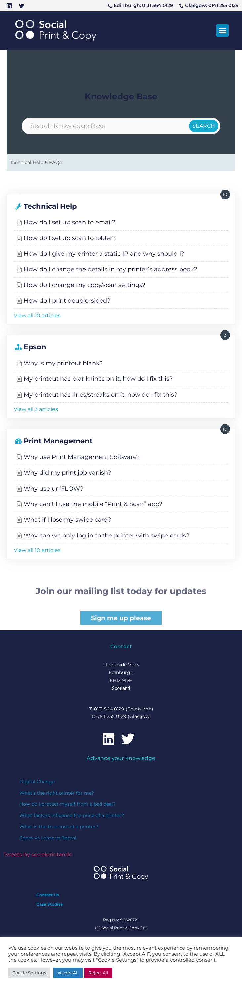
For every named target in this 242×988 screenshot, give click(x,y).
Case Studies (49, 904)
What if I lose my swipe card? (67, 519)
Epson (35, 347)
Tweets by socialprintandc (37, 854)
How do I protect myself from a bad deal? (68, 804)
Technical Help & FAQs (35, 162)
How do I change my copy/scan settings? (84, 284)
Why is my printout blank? (63, 363)
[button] (222, 30)
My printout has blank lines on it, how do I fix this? (98, 378)
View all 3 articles (36, 409)
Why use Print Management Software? (82, 456)
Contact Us (47, 894)
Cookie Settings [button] (29, 972)
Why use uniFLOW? (53, 488)
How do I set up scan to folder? (70, 238)
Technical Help (50, 206)
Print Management (58, 441)
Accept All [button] (68, 972)
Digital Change (37, 782)
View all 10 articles (37, 315)
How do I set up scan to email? (69, 222)
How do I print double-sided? (67, 300)
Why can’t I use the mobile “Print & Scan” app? (93, 503)
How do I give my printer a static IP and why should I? (104, 253)
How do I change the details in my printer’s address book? (110, 269)
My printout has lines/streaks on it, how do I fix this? (100, 394)
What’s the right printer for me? (57, 793)
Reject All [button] (98, 972)
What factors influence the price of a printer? (72, 815)
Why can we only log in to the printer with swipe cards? (106, 535)
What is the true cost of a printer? (59, 827)
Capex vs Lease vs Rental (48, 838)
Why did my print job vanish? (67, 472)
